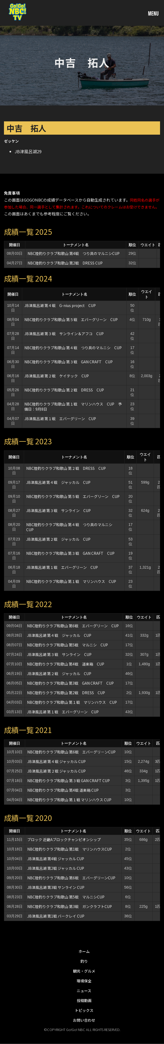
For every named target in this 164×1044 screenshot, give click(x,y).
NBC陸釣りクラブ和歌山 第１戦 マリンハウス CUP (71, 581)
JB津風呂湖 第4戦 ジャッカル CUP (55, 858)
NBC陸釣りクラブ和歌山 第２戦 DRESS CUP (64, 390)
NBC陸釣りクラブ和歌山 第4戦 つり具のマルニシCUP (74, 253)
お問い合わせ (84, 1020)
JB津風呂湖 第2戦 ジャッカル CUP (55, 868)
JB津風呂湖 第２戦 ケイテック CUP (56, 375)
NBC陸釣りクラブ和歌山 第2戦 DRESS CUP (65, 263)
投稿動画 (84, 1000)
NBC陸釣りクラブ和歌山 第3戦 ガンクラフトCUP (69, 906)
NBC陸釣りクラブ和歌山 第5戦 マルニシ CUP (67, 644)
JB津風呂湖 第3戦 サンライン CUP (55, 887)
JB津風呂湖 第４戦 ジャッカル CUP (58, 482)
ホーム (84, 951)
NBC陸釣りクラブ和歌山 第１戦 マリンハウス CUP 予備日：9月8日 (73, 406)
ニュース (84, 990)
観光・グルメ (84, 971)
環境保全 (84, 980)
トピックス (84, 1010)
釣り (84, 961)
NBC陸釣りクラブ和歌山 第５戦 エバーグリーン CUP (71, 319)
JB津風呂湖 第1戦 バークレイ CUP (55, 916)
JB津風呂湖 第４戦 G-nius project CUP (60, 305)
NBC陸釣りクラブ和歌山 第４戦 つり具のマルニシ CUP (73, 347)
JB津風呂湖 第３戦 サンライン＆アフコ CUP (64, 333)
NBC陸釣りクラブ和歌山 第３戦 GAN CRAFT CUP (68, 361)
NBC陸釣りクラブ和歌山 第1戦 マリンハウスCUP (69, 849)
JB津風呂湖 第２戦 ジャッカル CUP (58, 539)
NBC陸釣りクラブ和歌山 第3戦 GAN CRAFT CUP (70, 683)
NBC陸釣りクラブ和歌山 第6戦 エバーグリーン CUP (73, 625)
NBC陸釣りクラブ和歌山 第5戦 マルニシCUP (65, 897)
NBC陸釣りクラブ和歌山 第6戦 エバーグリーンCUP (71, 877)
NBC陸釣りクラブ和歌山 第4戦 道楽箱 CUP (65, 664)
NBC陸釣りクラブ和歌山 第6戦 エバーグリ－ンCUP (71, 752)
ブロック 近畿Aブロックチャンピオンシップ (64, 839)
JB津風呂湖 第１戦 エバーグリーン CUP (60, 418)
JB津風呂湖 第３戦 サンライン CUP (58, 510)
